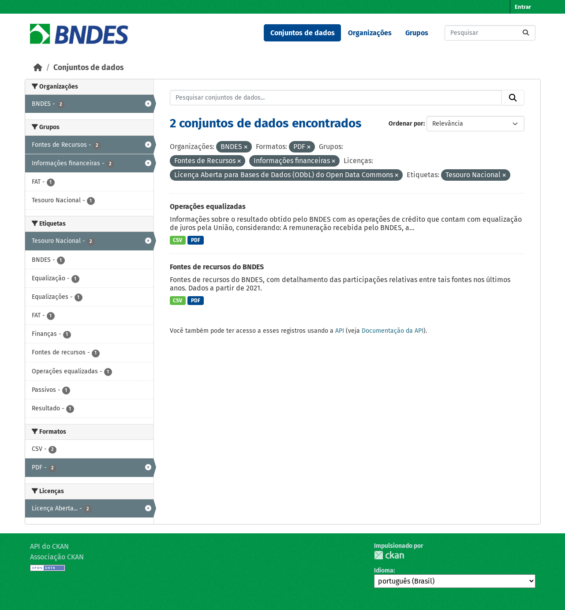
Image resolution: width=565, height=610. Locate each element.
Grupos (416, 33)
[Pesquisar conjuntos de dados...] (490, 33)
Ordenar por (406, 123)
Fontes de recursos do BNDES (217, 267)
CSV (177, 240)
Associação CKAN (57, 557)
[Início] (38, 67)
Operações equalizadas (208, 206)
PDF (195, 240)
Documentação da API (392, 331)
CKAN (389, 555)
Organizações (370, 33)
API (339, 331)
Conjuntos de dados (302, 33)
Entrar (523, 7)
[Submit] (526, 33)
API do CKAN (49, 546)
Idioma (383, 570)
